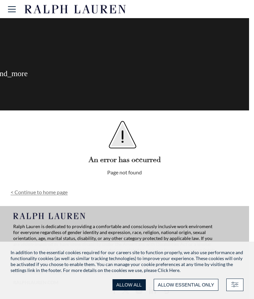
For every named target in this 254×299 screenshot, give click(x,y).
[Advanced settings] (234, 285)
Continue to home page (39, 192)
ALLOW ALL (129, 284)
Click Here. (169, 270)
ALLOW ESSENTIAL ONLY (186, 284)
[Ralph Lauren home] (75, 9)
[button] (12, 9)
